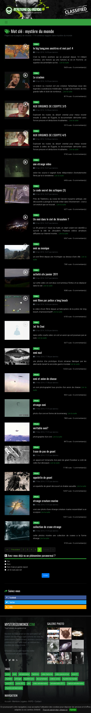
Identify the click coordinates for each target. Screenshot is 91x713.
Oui (8, 561)
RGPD (30, 701)
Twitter (10, 602)
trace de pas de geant (44, 451)
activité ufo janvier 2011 (45, 274)
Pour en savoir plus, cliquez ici (55, 710)
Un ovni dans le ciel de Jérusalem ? (51, 219)
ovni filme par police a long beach (50, 300)
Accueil (8, 701)
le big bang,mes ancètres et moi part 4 (53, 48)
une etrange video (42, 164)
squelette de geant (42, 477)
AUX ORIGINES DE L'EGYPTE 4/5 (49, 135)
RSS (9, 607)
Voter (45, 575)
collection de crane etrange (47, 527)
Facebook (11, 597)
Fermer (73, 710)
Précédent (15, 549)
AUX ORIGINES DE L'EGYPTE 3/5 (49, 106)
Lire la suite (64, 63)
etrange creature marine (45, 501)
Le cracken (38, 77)
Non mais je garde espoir (17, 567)
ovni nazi (37, 352)
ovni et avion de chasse (45, 378)
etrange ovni (39, 405)
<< (7, 549)
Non (8, 564)
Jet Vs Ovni (38, 326)
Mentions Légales (19, 701)
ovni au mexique (41, 248)
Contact (38, 701)
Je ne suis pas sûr (14, 570)
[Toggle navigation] (6, 22)
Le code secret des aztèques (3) (49, 190)
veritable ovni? (40, 428)
